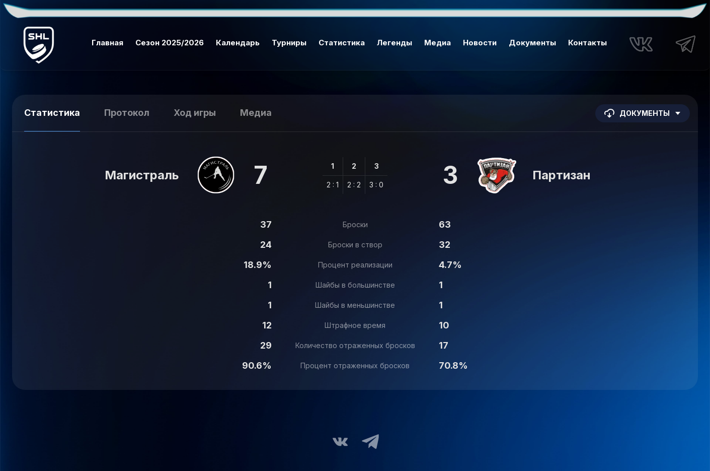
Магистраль (142, 175)
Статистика (342, 42)
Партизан (561, 175)
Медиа (437, 42)
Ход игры (195, 112)
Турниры (289, 42)
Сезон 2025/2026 (169, 42)
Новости (480, 42)
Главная (107, 42)
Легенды (394, 42)
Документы (532, 42)
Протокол (126, 112)
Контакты (587, 42)
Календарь (238, 42)
